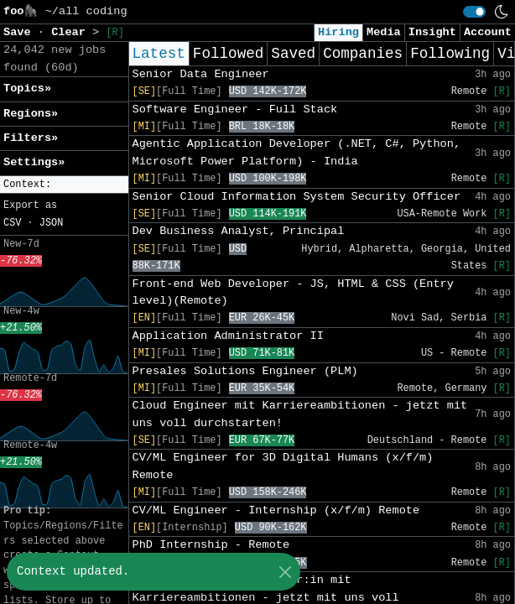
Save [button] (20, 32)
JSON (51, 223)
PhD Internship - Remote (211, 545)
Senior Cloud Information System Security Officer (297, 196)
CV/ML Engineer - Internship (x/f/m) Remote (276, 510)
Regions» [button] (30, 113)
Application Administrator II (228, 336)
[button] (64, 185)
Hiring (338, 32)
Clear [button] (71, 32)
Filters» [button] (30, 138)
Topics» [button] (27, 88)
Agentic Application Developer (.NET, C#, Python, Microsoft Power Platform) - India (297, 152)
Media (384, 32)
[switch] (474, 12)
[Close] (285, 572)
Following (450, 53)
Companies (363, 53)
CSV (12, 223)
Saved (293, 53)
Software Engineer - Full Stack (235, 109)
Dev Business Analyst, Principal (239, 231)
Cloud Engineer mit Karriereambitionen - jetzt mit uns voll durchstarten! (300, 414)
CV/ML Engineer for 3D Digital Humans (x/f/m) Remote (283, 466)
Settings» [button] (34, 162)
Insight (432, 32)
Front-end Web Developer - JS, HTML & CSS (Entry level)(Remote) (293, 292)
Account (488, 32)
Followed (228, 53)
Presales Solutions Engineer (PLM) (245, 371)
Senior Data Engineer (201, 74)
